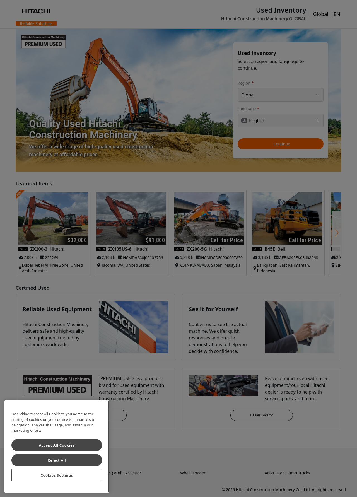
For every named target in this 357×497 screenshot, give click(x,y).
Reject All (57, 460)
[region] (56, 446)
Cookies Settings (56, 475)
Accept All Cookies (56, 445)
